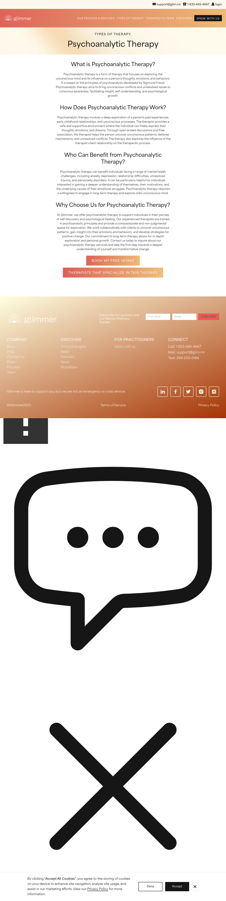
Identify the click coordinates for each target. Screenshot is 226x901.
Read (65, 362)
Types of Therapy (130, 18)
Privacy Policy (208, 405)
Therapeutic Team (160, 18)
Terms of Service (113, 405)
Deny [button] (150, 886)
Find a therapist (73, 346)
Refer (65, 352)
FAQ (10, 352)
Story (11, 346)
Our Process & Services (96, 18)
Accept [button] (177, 886)
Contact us (16, 357)
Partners (67, 357)
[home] (18, 18)
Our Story (184, 18)
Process (13, 367)
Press (11, 362)
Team (11, 372)
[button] (195, 886)
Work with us (124, 346)
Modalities (69, 367)
